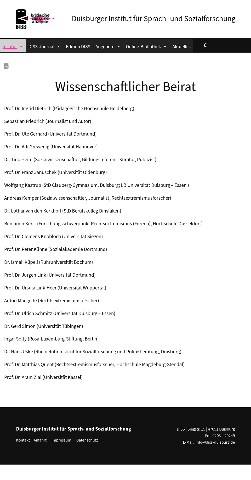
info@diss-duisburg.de (215, 442)
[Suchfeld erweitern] (205, 45)
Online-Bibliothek (146, 46)
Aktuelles (181, 46)
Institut (13, 46)
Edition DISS (78, 46)
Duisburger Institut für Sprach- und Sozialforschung (154, 18)
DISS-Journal (44, 46)
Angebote (108, 46)
